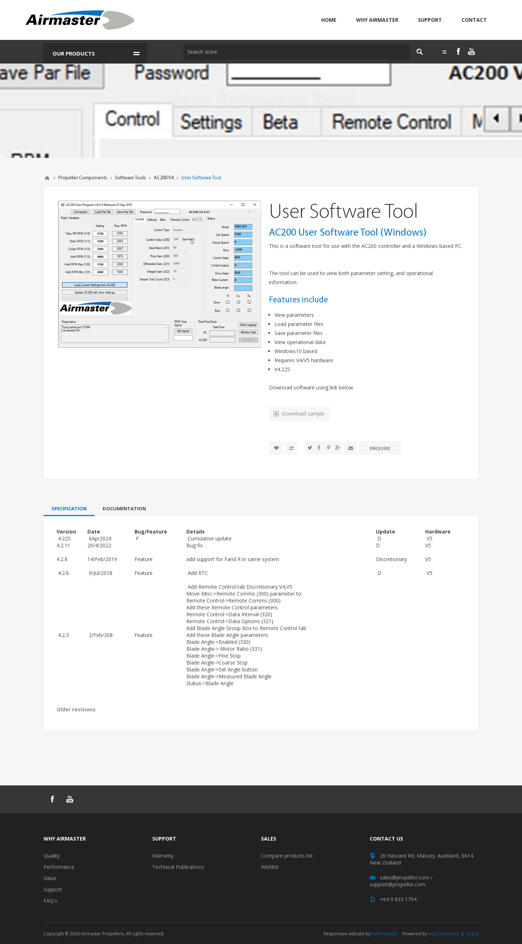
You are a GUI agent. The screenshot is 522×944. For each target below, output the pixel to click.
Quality (52, 855)
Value (50, 878)
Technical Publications (178, 866)
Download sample (303, 413)
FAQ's (50, 900)
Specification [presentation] (69, 508)
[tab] (69, 508)
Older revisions (76, 709)
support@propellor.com (397, 884)
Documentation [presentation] (124, 508)
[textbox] (294, 52)
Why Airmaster (377, 19)
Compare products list (287, 855)
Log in (472, 934)
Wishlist (270, 866)
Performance (59, 866)
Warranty (163, 855)
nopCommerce (443, 934)
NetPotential (384, 934)
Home (328, 19)
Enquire (380, 448)
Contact (474, 19)
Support (430, 19)
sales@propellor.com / (406, 877)
